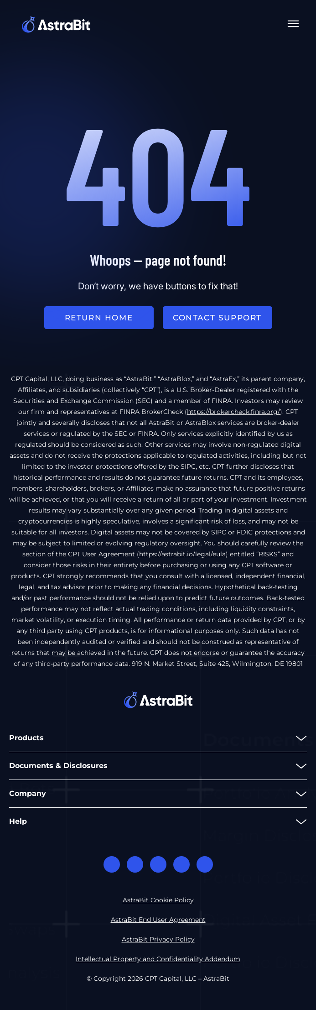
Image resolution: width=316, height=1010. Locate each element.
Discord (112, 864)
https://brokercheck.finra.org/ (233, 412)
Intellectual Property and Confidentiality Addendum (158, 959)
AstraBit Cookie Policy (158, 900)
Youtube (205, 864)
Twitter (181, 864)
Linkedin (158, 864)
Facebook (135, 864)
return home (99, 317)
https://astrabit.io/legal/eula (182, 554)
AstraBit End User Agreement (158, 920)
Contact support (217, 317)
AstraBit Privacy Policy (158, 939)
